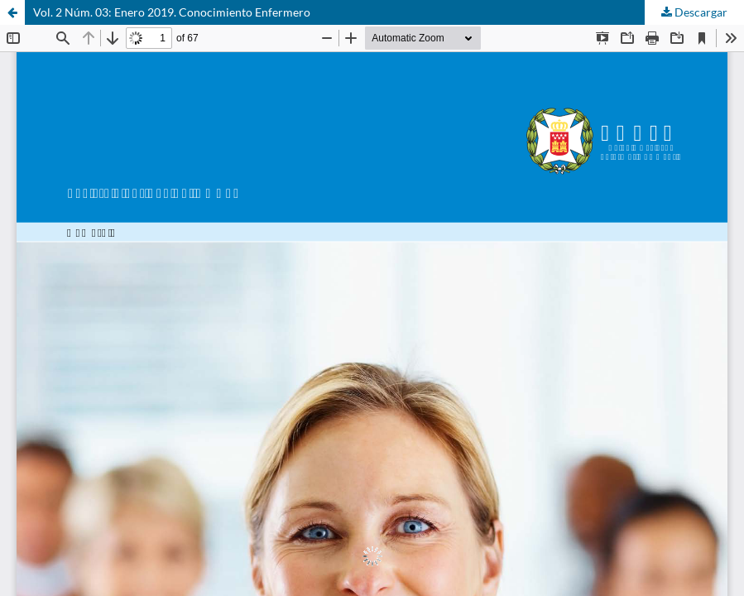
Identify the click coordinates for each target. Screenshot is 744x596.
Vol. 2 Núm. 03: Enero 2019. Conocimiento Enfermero (171, 12)
